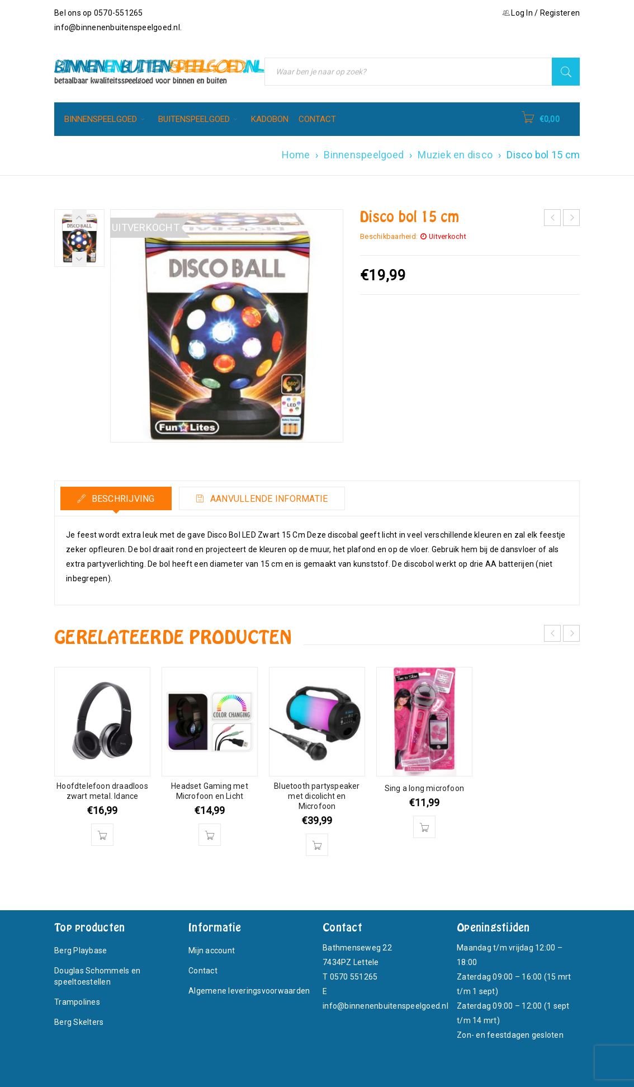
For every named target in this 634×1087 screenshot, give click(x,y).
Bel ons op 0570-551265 (98, 12)
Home (296, 155)
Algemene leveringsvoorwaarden (249, 990)
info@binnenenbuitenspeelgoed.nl (117, 27)
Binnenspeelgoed (364, 155)
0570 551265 (354, 976)
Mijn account (211, 950)
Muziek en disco (455, 155)
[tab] (116, 498)
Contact (202, 970)
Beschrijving (122, 498)
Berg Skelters (78, 1022)
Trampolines (77, 1001)
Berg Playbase (80, 950)
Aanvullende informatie (269, 498)
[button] (102, 835)
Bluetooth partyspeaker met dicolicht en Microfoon (316, 796)
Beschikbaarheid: (389, 236)
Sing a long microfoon (424, 788)
